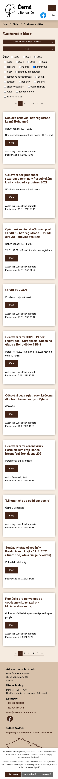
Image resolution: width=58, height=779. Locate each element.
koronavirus (41, 66)
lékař (9, 71)
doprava (11, 66)
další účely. (35, 757)
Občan (15, 24)
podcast (11, 81)
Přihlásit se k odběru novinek (33, 41)
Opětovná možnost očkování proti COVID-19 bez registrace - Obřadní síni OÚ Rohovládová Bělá (28, 233)
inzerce (25, 66)
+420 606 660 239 (15, 703)
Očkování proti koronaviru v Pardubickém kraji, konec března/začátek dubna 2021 (24, 449)
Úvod (5, 24)
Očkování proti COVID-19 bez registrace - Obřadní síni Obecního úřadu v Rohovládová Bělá (28, 340)
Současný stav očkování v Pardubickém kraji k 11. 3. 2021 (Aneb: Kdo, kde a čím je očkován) (28, 551)
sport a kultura (37, 86)
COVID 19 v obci (16, 290)
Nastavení (46, 774)
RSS (39, 48)
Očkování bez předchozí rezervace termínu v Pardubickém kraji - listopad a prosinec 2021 (28, 178)
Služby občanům (15, 86)
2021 (28, 56)
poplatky (26, 81)
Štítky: (6, 56)
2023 (9, 61)
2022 (39, 56)
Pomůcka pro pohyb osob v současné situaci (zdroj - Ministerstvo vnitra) (24, 602)
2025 (32, 61)
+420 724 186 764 (15, 708)
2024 (21, 61)
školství (41, 81)
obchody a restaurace (29, 71)
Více (11, 142)
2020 (16, 56)
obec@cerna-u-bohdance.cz (21, 712)
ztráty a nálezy (14, 96)
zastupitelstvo (26, 91)
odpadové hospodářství (19, 76)
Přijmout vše (13, 774)
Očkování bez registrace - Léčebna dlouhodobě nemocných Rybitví (29, 397)
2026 (44, 61)
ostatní (41, 76)
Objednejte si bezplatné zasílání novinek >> (29, 732)
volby (9, 91)
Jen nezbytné (30, 774)
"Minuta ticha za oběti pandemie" (27, 500)
